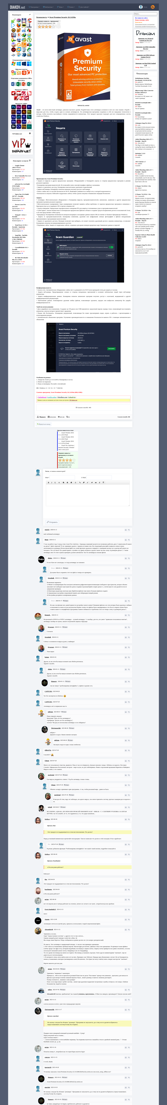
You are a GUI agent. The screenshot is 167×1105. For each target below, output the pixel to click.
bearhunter (48, 889)
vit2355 (47, 530)
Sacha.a (47, 819)
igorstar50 (48, 1067)
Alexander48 (49, 929)
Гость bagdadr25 (50, 909)
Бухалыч (51, 627)
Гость (143, 7)
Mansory (42, 417)
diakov (17, 7)
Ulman (47, 761)
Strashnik (51, 578)
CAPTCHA (48, 691)
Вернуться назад (43, 424)
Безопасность (41, 17)
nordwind (51, 775)
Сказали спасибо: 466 (84, 407)
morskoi (47, 1087)
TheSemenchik (56, 728)
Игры (60, 7)
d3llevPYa (48, 750)
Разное (70, 7)
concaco (47, 1057)
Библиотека (47, 7)
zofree (50, 989)
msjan (47, 899)
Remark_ (48, 615)
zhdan (50, 669)
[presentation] (63, 513)
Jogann (47, 919)
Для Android (83, 7)
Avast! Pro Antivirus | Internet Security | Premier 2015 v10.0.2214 (66, 447)
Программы (33, 7)
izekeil (50, 807)
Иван (46, 539)
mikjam (50, 712)
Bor (46, 879)
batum (47, 657)
